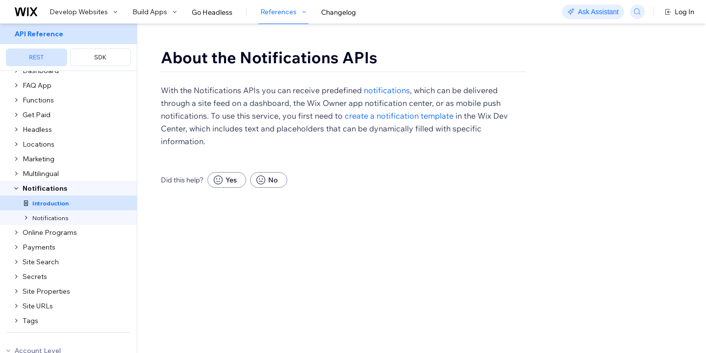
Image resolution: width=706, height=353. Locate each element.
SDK (100, 57)
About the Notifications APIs (269, 57)
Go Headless (212, 12)
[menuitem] (68, 47)
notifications (387, 119)
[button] (197, 92)
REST (36, 57)
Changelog (338, 12)
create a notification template (399, 144)
